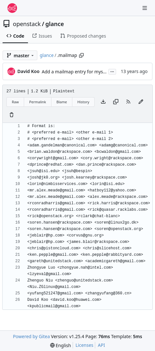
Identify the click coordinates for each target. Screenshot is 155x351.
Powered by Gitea (31, 336)
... (112, 71)
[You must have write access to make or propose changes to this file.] (11, 115)
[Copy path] (81, 55)
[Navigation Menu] (145, 8)
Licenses (85, 345)
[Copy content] (116, 102)
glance (54, 24)
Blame (61, 101)
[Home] (12, 8)
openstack (27, 24)
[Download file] (103, 102)
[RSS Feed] (128, 102)
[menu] (60, 345)
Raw (15, 101)
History (83, 101)
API (101, 345)
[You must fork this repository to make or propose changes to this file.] (141, 102)
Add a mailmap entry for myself (75, 72)
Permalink (37, 101)
